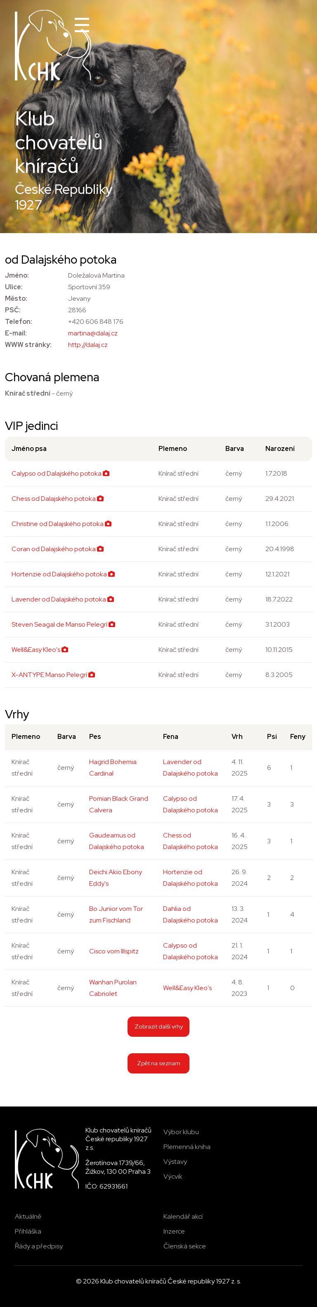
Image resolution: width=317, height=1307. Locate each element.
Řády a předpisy (39, 1246)
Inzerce (174, 1231)
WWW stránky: (28, 344)
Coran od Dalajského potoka (58, 549)
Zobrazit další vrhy (159, 1026)
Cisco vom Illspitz (114, 951)
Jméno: (17, 275)
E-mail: (16, 333)
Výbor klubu (181, 1132)
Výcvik (172, 1176)
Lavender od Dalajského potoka (63, 599)
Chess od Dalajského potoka (58, 498)
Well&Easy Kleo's (40, 649)
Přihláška (28, 1231)
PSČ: (13, 310)
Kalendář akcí (183, 1216)
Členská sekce (184, 1246)
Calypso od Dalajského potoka (60, 473)
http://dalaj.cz (88, 344)
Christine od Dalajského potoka (61, 523)
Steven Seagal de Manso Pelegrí (63, 624)
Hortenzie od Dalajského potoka (63, 574)
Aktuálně (28, 1216)
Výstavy (175, 1161)
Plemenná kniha (187, 1146)
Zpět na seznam (158, 1063)
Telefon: (18, 321)
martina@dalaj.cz (93, 333)
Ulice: (14, 287)
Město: (16, 298)
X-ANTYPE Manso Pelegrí (53, 674)
